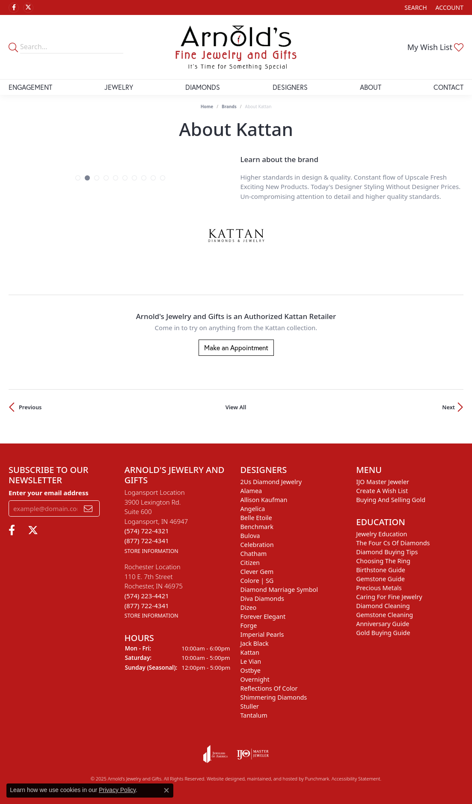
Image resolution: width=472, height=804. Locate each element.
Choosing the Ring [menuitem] (383, 561)
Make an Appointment (236, 347)
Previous (30, 407)
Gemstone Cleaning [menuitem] (384, 615)
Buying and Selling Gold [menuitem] (390, 500)
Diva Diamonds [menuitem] (262, 598)
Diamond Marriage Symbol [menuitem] (279, 589)
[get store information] (151, 550)
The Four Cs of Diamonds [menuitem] (393, 543)
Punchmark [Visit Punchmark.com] (317, 778)
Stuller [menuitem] (249, 706)
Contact (448, 87)
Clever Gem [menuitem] (257, 572)
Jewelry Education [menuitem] (381, 534)
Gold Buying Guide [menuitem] (383, 633)
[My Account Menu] (449, 7)
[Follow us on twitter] (28, 8)
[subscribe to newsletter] (88, 508)
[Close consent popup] (166, 790)
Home (207, 106)
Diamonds (202, 87)
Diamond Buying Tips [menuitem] (387, 552)
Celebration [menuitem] (257, 545)
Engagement (30, 87)
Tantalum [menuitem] (253, 715)
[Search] (415, 7)
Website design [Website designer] (223, 778)
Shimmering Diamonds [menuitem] (273, 697)
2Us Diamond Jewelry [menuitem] (271, 482)
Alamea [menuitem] (251, 491)
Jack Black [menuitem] (254, 643)
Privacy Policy (117, 789)
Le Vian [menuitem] (250, 661)
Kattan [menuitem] (249, 652)
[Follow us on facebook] (14, 8)
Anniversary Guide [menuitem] (382, 624)
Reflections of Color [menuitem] (269, 688)
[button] (77, 177)
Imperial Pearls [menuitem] (262, 634)
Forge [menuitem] (248, 625)
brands (229, 106)
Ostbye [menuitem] (250, 670)
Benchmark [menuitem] (256, 527)
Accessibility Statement (356, 778)
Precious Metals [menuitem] (378, 588)
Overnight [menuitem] (255, 679)
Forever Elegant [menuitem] (263, 616)
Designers (290, 87)
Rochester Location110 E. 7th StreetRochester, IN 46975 (154, 590)
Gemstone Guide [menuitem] (380, 579)
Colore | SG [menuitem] (257, 580)
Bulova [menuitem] (250, 536)
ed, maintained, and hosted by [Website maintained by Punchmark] (272, 778)
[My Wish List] (435, 47)
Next (448, 407)
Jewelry (118, 87)
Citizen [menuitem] (250, 563)
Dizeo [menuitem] (248, 607)
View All (236, 407)
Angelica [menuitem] (252, 509)
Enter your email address (49, 492)
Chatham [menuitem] (253, 554)
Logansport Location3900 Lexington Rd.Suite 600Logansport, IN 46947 (156, 521)
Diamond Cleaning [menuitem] (383, 606)
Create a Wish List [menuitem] (382, 491)
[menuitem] (215, 754)
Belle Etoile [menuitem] (256, 518)
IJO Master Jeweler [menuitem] (382, 482)
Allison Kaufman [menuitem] (264, 500)
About (370, 87)
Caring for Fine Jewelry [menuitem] (389, 597)
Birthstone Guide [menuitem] (380, 570)
